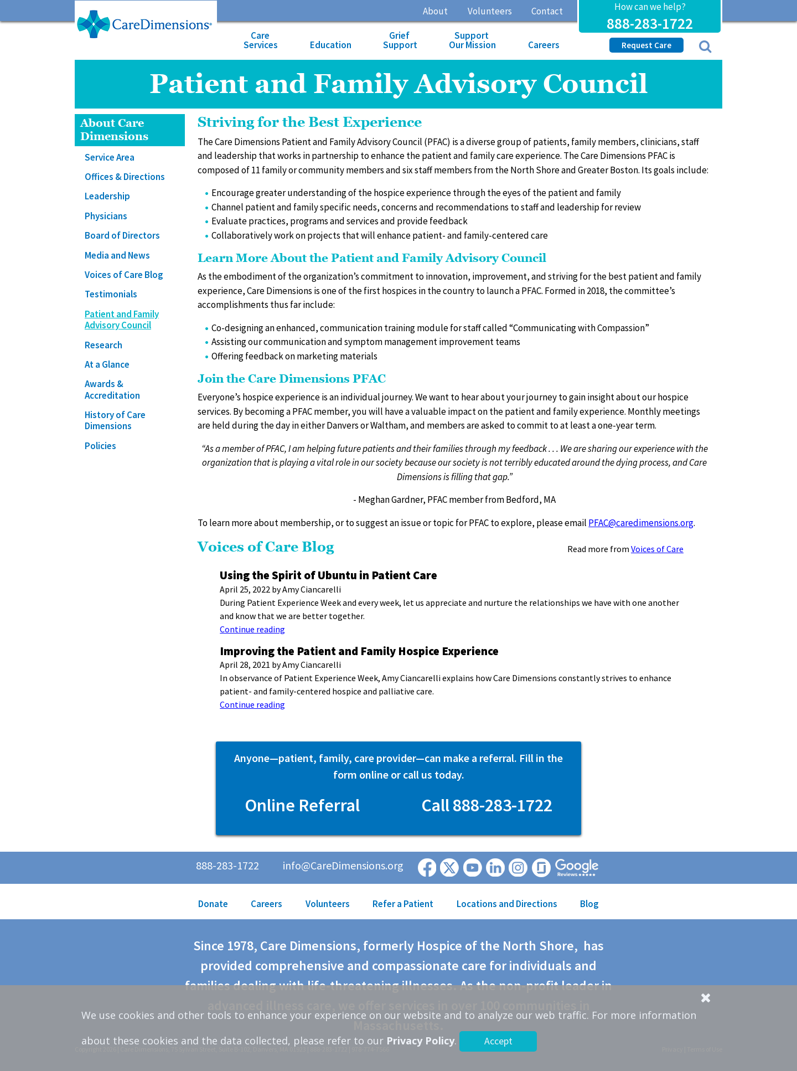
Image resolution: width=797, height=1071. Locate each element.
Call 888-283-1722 (486, 805)
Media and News (117, 255)
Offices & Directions (125, 177)
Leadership (107, 196)
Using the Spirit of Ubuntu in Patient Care (328, 575)
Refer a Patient (402, 904)
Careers (544, 45)
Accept (498, 1040)
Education (330, 45)
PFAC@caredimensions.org (641, 523)
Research (103, 345)
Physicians (106, 216)
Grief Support (400, 40)
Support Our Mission (472, 40)
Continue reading (252, 629)
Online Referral (302, 805)
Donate (213, 904)
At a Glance (107, 364)
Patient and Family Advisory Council (122, 319)
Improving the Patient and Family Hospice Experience (359, 651)
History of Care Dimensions (115, 420)
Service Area (109, 157)
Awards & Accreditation (112, 389)
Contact (547, 11)
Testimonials (111, 294)
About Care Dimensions (114, 130)
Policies (100, 446)
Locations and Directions (507, 904)
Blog (589, 904)
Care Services (261, 40)
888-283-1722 (650, 23)
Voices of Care (657, 548)
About (435, 11)
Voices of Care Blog (124, 275)
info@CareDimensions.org (343, 865)
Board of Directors (122, 235)
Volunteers (490, 11)
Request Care (646, 45)
